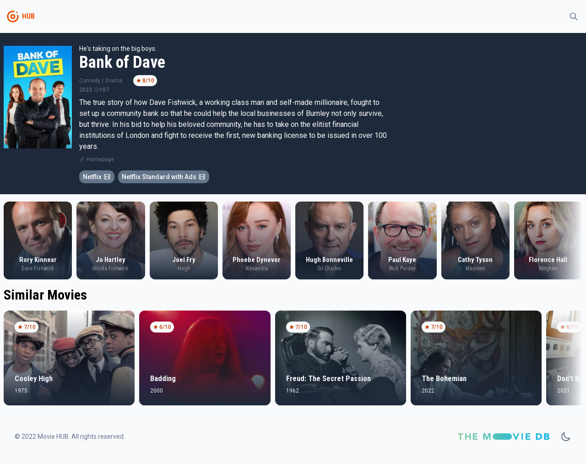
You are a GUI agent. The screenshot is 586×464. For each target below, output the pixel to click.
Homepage (100, 159)
